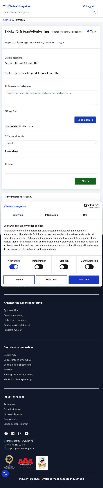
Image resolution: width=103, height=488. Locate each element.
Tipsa (91, 31)
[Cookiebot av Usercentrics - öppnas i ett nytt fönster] (86, 206)
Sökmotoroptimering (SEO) (17, 360)
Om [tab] (85, 215)
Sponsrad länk (11, 310)
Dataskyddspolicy (13, 414)
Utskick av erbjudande (15, 320)
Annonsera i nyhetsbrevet (17, 325)
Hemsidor (8, 369)
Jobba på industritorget (16, 424)
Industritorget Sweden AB (19, 441)
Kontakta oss (10, 419)
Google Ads (10, 355)
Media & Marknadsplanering (18, 379)
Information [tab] (51, 215)
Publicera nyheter (13, 330)
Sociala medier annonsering (17, 364)
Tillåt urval (51, 279)
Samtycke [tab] (18, 215)
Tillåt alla (84, 279)
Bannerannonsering (13, 315)
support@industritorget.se (19, 448)
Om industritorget (13, 409)
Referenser (9, 404)
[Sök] (95, 12)
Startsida (8, 19)
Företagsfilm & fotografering (18, 374)
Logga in (89, 6)
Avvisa (19, 279)
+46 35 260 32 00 (14, 444)
